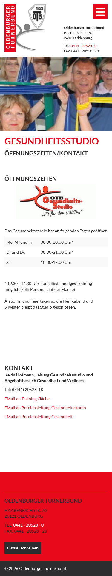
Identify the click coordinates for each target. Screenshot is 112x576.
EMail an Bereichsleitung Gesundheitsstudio (45, 407)
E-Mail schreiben (23, 547)
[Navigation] (100, 11)
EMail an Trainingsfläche (27, 398)
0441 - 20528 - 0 (83, 45)
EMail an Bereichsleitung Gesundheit (38, 416)
